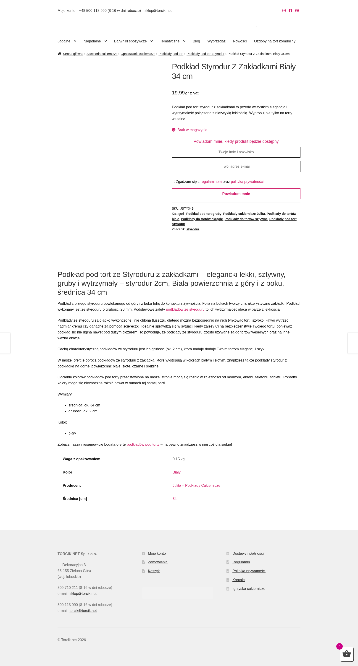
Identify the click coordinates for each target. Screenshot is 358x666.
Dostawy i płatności (248, 553)
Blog (196, 41)
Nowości (240, 41)
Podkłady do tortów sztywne (246, 219)
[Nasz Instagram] (284, 11)
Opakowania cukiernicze (138, 54)
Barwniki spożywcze (130, 41)
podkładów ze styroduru (185, 309)
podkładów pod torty (143, 444)
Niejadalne (92, 41)
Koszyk (154, 571)
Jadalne (64, 41)
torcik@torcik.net (83, 611)
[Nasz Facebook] (290, 11)
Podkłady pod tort (170, 54)
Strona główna (73, 54)
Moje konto (66, 11)
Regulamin (241, 562)
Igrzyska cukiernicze (248, 589)
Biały (177, 472)
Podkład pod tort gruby (203, 214)
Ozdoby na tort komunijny (274, 41)
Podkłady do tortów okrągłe (202, 219)
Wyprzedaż (216, 41)
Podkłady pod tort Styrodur (205, 54)
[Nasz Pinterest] (297, 11)
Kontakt (238, 580)
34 (175, 499)
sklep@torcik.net (158, 11)
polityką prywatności (247, 182)
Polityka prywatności (249, 571)
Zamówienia (158, 562)
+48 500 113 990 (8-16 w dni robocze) (110, 11)
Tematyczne (169, 41)
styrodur (193, 229)
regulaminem (211, 182)
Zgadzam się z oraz (218, 182)
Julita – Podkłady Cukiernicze (196, 485)
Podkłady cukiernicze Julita (244, 214)
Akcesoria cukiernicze (102, 54)
